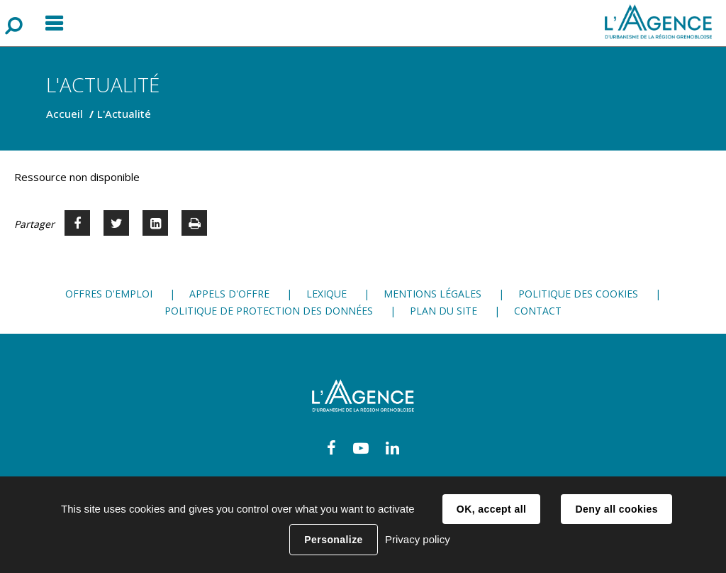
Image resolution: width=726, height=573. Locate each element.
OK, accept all (491, 509)
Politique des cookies (578, 293)
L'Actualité (124, 114)
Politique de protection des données (268, 310)
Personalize (333, 539)
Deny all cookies (616, 509)
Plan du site (443, 310)
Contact (538, 310)
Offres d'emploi (108, 293)
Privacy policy (417, 539)
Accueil (64, 114)
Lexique (326, 293)
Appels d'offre (229, 293)
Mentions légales (432, 293)
